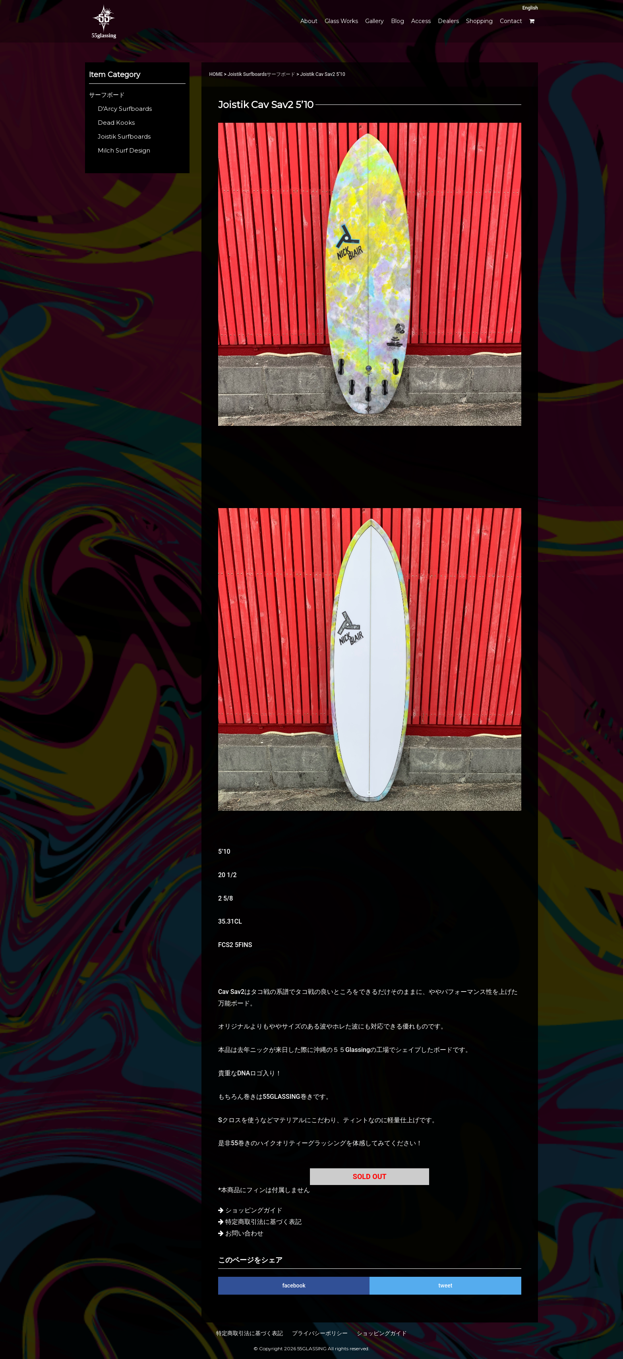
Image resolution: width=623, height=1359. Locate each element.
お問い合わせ (244, 1233)
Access (421, 21)
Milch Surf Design (124, 150)
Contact (511, 21)
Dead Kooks (116, 122)
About (308, 21)
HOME (216, 74)
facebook (293, 1285)
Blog (397, 21)
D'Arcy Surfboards (125, 108)
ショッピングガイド (253, 1210)
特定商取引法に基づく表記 (263, 1222)
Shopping (479, 21)
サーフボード (281, 74)
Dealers (448, 21)
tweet (446, 1285)
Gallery (374, 21)
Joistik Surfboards (247, 74)
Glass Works (341, 21)
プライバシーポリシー (320, 1333)
